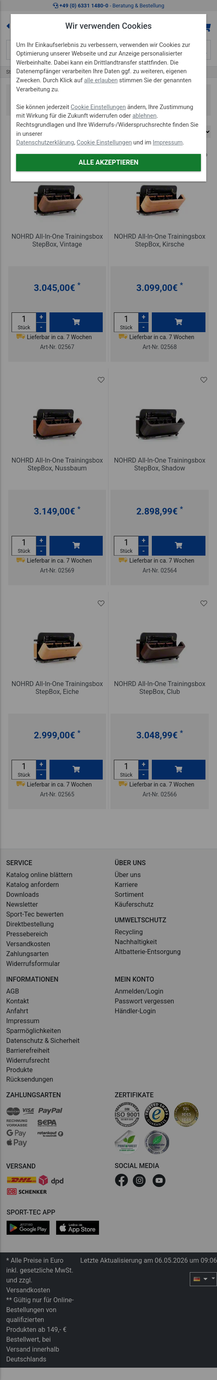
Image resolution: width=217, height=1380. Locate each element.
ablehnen (144, 115)
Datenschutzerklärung (45, 142)
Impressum (167, 142)
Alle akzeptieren (108, 162)
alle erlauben (101, 80)
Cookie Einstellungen (98, 107)
